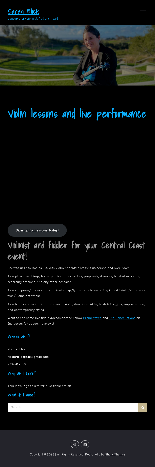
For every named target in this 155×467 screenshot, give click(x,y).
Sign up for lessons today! (37, 230)
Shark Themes (115, 454)
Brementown (92, 318)
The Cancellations (122, 318)
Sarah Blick (23, 11)
